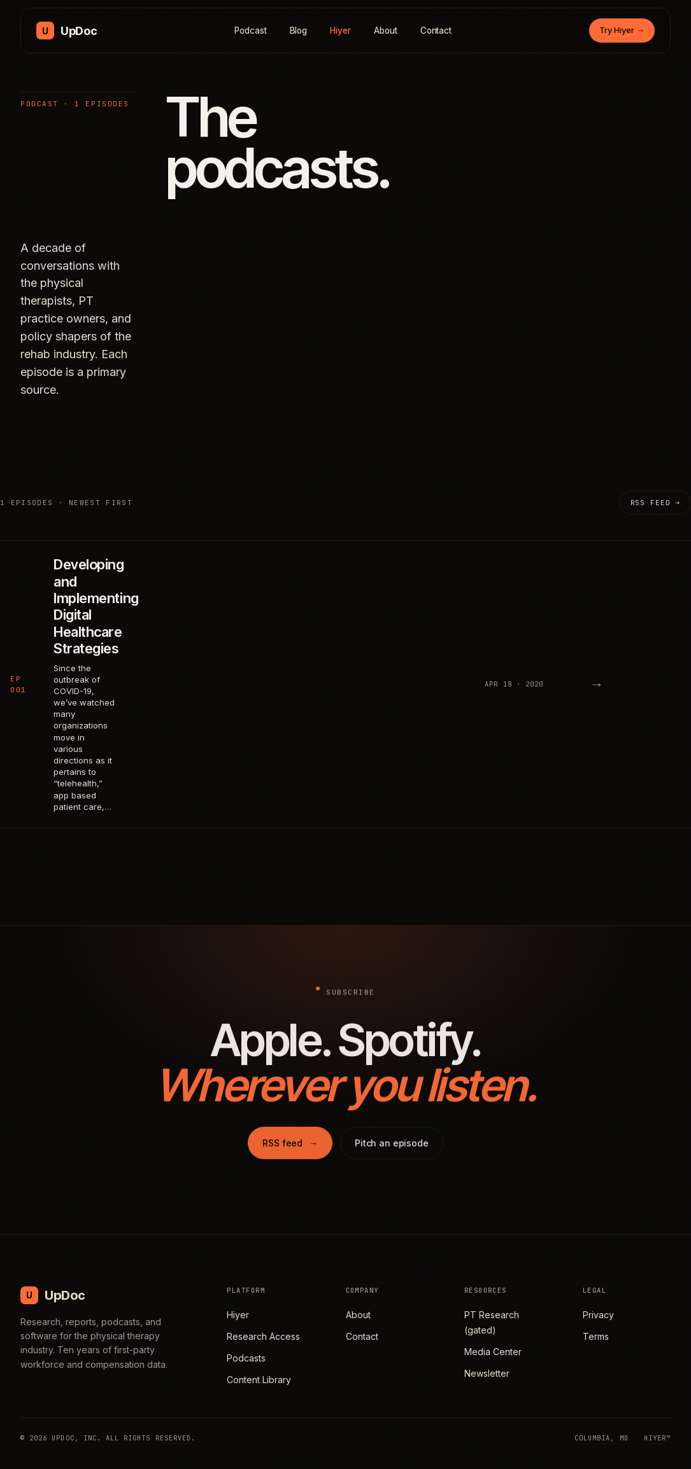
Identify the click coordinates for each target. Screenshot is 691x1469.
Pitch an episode (392, 1155)
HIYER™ (657, 1437)
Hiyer (340, 30)
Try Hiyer (622, 30)
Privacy (598, 1314)
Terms (596, 1336)
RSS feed (290, 1155)
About (385, 30)
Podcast (250, 30)
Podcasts (246, 1358)
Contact (436, 30)
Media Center (493, 1351)
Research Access (263, 1336)
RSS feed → (655, 502)
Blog (299, 30)
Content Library (259, 1379)
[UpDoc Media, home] (66, 30)
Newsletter (486, 1373)
